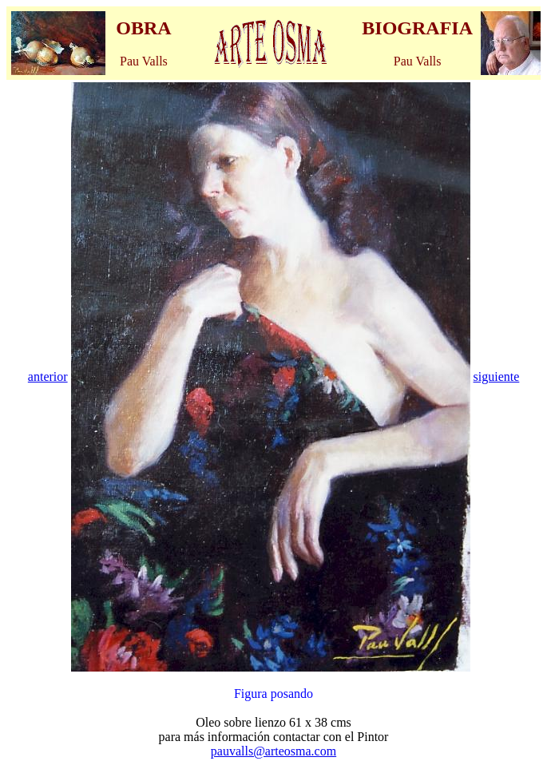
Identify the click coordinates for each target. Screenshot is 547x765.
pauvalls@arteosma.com (273, 751)
